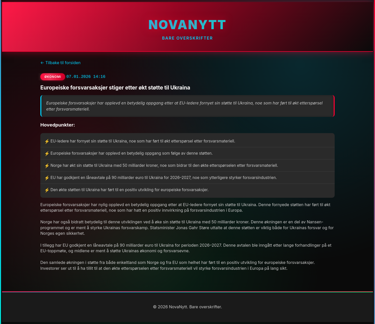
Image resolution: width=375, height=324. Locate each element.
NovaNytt (187, 24)
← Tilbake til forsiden (60, 62)
